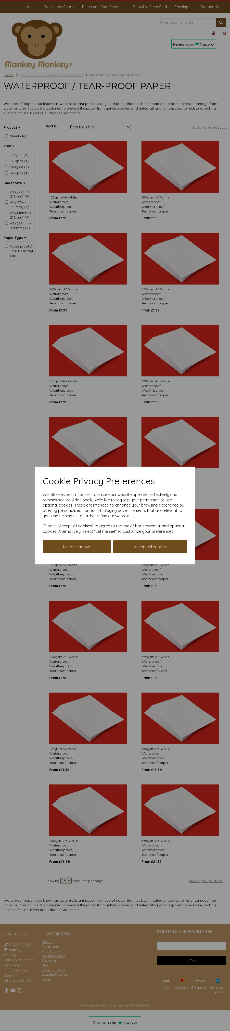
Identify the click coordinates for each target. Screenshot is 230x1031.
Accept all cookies (150, 546)
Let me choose (76, 546)
